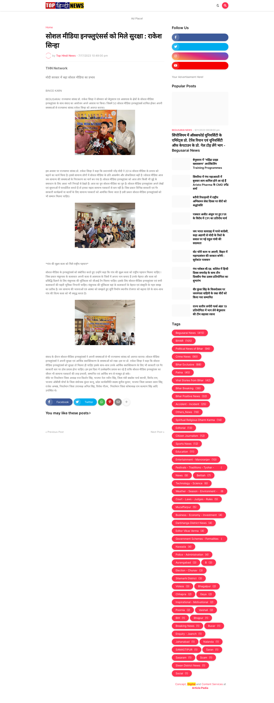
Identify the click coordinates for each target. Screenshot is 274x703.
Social (182, 673)
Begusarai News (190, 333)
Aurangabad (186, 562)
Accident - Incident (191, 404)
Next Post (156, 431)
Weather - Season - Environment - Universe (199, 491)
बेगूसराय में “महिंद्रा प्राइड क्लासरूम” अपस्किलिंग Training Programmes (207, 164)
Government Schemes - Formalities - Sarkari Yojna (199, 539)
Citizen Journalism (190, 436)
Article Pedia (200, 687)
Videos (182, 586)
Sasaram (183, 657)
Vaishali (206, 610)
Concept (180, 684)
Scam (206, 657)
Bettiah (204, 475)
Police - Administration (192, 554)
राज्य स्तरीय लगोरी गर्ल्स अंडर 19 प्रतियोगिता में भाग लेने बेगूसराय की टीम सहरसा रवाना (210, 310)
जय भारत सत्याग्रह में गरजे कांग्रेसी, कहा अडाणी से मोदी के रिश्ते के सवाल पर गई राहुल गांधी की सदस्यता (210, 237)
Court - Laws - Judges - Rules (197, 499)
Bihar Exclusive (188, 364)
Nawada (183, 546)
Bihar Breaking (188, 388)
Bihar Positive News (191, 396)
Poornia (183, 610)
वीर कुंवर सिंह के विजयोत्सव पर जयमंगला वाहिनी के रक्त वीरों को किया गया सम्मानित (210, 293)
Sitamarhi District (189, 578)
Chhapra (183, 594)
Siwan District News (190, 665)
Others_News (187, 412)
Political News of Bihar (193, 348)
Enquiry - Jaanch (189, 634)
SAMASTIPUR (186, 649)
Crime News (187, 356)
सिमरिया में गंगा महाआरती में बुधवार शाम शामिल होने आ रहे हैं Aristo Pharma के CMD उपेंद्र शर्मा (210, 182)
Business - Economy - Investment (199, 515)
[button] (218, 5)
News (182, 475)
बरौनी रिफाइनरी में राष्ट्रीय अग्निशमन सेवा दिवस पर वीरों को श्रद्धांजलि (210, 201)
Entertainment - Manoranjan (196, 459)
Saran (212, 649)
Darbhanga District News (194, 523)
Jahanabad (185, 642)
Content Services (212, 684)
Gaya (206, 594)
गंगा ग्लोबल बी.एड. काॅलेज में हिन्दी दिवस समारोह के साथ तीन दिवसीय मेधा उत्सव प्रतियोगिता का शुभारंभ (210, 274)
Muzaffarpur (186, 507)
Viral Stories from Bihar (193, 380)
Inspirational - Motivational (194, 602)
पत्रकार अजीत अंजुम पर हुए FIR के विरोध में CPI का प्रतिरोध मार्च (210, 216)
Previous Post (55, 431)
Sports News (187, 444)
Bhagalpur (207, 586)
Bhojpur (201, 618)
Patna (183, 372)
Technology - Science (192, 483)
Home (49, 27)
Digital (191, 684)
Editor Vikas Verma (190, 531)
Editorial (184, 428)
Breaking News (187, 626)
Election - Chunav (189, 570)
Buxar (214, 626)
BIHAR (184, 341)
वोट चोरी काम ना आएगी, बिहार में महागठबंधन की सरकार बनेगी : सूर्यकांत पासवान (210, 256)
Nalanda (211, 642)
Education (185, 451)
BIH (180, 618)
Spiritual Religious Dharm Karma (199, 420)
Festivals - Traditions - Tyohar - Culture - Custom (199, 467)
